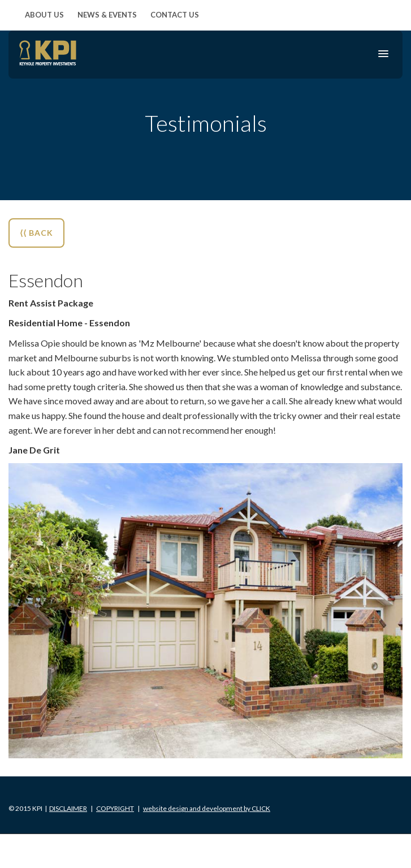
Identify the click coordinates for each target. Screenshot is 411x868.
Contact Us (174, 14)
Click (206, 808)
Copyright (115, 808)
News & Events (107, 14)
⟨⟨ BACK (36, 232)
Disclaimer (68, 808)
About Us (44, 14)
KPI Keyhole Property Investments (48, 53)
